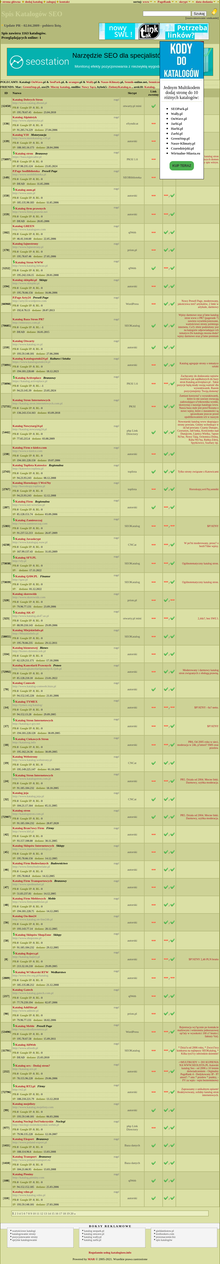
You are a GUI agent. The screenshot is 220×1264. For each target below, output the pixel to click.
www (146, 1)
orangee (74, 82)
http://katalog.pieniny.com (28, 1177)
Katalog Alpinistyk (25, 117)
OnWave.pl (179, 117)
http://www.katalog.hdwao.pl (30, 265)
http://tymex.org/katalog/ (28, 704)
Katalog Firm (24, 501)
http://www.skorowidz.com (29, 597)
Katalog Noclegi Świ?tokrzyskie (33, 1121)
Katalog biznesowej (25, 647)
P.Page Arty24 (22, 297)
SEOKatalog (132, 325)
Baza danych (132, 1145)
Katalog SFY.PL (25, 557)
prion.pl (132, 250)
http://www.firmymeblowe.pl (30, 901)
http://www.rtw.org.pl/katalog (30, 975)
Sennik (129, 82)
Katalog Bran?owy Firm (28, 828)
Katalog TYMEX (26, 701)
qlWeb (132, 232)
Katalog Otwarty (24, 341)
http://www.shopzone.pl (27, 938)
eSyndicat (132, 123)
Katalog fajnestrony (25, 243)
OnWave (37, 82)
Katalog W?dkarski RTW (32, 972)
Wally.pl (176, 112)
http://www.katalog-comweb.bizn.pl (34, 686)
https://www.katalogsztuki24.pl (31, 361)
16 (56, 1213)
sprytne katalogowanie (24, 1239)
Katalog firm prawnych (30, 208)
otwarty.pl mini (132, 105)
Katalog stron (24, 153)
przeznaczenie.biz (166, 1236)
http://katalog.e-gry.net (26, 723)
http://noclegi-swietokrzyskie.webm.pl (36, 1124)
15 (53, 1213)
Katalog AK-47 (25, 612)
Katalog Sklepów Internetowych (33, 845)
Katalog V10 (21, 134)
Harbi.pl (177, 127)
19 (68, 1213)
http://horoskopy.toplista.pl (29, 486)
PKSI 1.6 (132, 159)
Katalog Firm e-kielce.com (30, 447)
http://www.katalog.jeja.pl (28, 796)
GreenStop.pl (180, 137)
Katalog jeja (21, 792)
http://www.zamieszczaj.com (30, 523)
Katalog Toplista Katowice (30, 465)
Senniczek (155, 82)
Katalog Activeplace (28, 377)
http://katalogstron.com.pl (28, 813)
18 (64, 1213)
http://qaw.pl (20, 579)
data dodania (204, 1)
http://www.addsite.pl (26, 1010)
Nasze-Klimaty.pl (183, 142)
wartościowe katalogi (24, 1230)
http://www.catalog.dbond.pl (30, 102)
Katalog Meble (24, 1026)
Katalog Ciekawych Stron (32, 739)
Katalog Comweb (24, 683)
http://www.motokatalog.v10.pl (31, 138)
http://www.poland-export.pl (30, 1142)
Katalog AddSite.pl (25, 1007)
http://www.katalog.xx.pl (28, 344)
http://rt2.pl (19, 1089)
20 (71, 1213)
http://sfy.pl (19, 560)
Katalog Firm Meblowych (29, 898)
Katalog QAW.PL (26, 576)
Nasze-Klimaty (110, 82)
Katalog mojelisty (24, 1103)
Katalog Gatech (23, 989)
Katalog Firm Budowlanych (31, 863)
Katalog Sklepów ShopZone (33, 934)
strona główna (11, 1)
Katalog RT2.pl (25, 1086)
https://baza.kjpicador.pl (27, 156)
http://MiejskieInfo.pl (25, 633)
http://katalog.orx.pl (24, 1068)
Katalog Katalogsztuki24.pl (30, 358)
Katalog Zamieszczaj (28, 520)
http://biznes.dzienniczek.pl (29, 651)
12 (41, 1213)
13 (45, 1213)
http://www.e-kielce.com (28, 450)
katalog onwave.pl (94, 1233)
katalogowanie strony (24, 1233)
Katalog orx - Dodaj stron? (32, 1065)
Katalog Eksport (23, 1139)
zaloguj (51, 1)
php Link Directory (132, 432)
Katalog (149, 87)
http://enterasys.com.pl (26, 322)
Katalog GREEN (23, 226)
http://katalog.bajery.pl (26, 956)
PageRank (164, 1)
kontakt (65, 1)
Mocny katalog (60, 87)
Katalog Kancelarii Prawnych (32, 665)
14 (49, 1213)
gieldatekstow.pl (165, 1230)
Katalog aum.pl (25, 189)
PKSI (132, 406)
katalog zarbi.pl (92, 1239)
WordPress (132, 303)
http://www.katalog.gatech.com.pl (33, 993)
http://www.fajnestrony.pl (28, 247)
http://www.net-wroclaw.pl (29, 504)
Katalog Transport (24, 1156)
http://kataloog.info (24, 742)
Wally (90, 82)
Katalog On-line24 (24, 916)
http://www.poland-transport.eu (31, 1159)
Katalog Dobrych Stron (28, 99)
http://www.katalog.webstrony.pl (32, 759)
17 (60, 1213)
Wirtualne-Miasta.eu (185, 152)
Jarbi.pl (176, 122)
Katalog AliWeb (25, 1044)
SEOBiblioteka (132, 177)
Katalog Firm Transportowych (32, 880)
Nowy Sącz (89, 87)
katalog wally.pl (93, 1236)
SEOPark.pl (179, 107)
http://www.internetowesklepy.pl (32, 849)
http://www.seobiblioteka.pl (29, 174)
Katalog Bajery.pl (26, 953)
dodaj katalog (32, 1)
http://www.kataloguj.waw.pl (30, 542)
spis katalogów (164, 1239)
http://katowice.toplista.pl (28, 468)
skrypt (183, 1)
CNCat (132, 544)
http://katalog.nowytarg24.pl (30, 429)
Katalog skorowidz (25, 593)
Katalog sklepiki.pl (25, 279)
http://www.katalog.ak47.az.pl (31, 615)
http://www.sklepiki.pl (26, 283)
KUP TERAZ (181, 164)
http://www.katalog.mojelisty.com (33, 1107)
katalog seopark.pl (94, 1230)
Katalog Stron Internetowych (31, 400)
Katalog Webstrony (25, 756)
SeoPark (55, 82)
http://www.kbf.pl (23, 831)
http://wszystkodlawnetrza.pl (30, 1029)
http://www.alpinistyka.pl (28, 120)
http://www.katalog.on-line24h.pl (33, 919)
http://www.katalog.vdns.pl (29, 1195)
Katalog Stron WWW (29, 262)
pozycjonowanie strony (25, 1236)
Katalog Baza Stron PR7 (28, 319)
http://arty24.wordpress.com (30, 300)
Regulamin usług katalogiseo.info (110, 1252)
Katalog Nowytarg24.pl (28, 425)
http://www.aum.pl (24, 193)
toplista (132, 471)
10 (34, 1213)
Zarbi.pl (176, 132)
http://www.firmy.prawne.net (30, 211)
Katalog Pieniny (23, 1174)
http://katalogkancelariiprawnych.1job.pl (37, 668)
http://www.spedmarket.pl (28, 884)
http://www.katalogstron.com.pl (32, 778)
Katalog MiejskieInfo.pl (28, 630)
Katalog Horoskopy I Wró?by (32, 482)
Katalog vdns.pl (23, 1191)
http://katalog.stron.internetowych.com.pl (38, 403)
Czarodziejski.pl (182, 147)
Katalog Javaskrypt (28, 538)
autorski (132, 141)
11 (38, 1213)
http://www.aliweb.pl (25, 1048)
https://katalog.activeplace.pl (30, 381)
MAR (91, 1259)
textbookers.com (165, 1233)
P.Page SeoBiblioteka (26, 171)
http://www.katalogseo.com (29, 229)
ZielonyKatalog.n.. (120, 87)
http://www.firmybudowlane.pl (31, 866)
